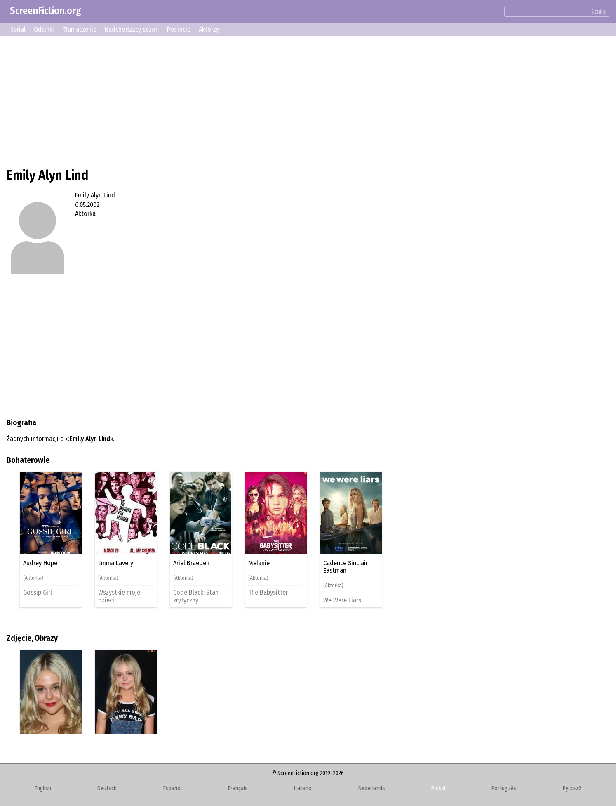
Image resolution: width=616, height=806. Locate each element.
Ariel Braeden (191, 563)
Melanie (259, 563)
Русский (572, 788)
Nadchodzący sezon (132, 29)
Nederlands (371, 788)
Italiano (303, 788)
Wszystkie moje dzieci (119, 596)
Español (172, 788)
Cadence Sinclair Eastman (345, 566)
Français (238, 788)
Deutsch (107, 788)
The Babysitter (268, 592)
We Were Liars (342, 600)
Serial (18, 29)
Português (503, 788)
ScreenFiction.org (45, 11)
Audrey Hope (40, 563)
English (43, 788)
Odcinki (44, 29)
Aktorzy (209, 29)
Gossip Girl (37, 592)
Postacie (178, 29)
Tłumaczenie (79, 29)
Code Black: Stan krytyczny (196, 596)
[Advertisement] (254, 101)
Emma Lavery (115, 563)
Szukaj (599, 11)
